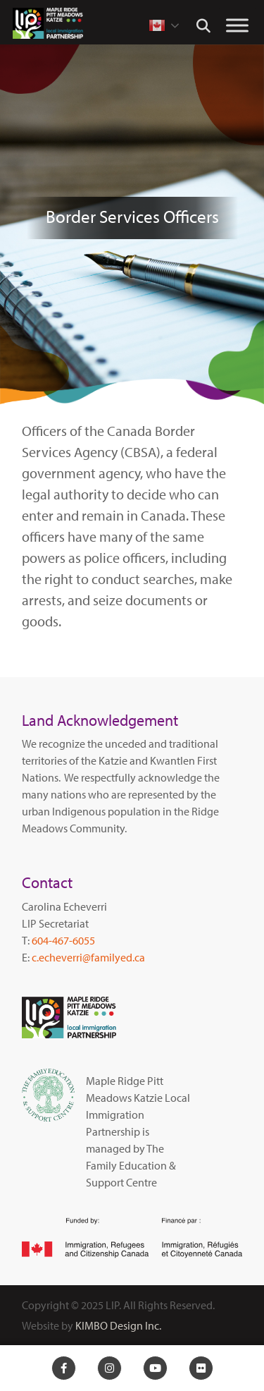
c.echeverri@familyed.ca (88, 957)
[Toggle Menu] (237, 25)
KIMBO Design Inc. (118, 1325)
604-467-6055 (63, 940)
